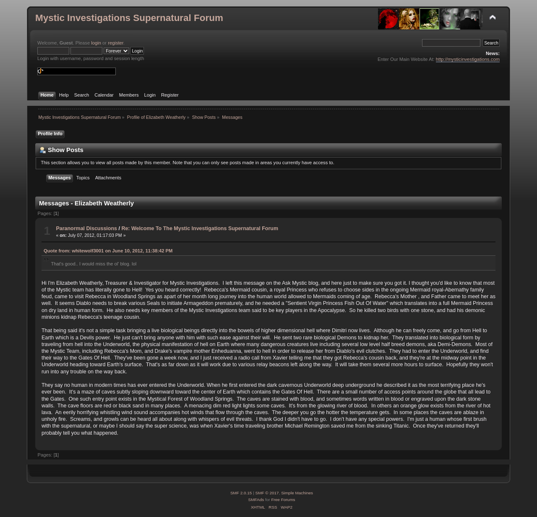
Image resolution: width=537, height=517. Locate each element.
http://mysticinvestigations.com (468, 59)
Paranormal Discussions (86, 228)
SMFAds (256, 499)
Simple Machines (297, 493)
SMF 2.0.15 (241, 493)
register (115, 42)
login (96, 42)
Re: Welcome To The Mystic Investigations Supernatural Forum (199, 228)
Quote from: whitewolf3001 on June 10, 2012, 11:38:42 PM (108, 250)
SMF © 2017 (267, 493)
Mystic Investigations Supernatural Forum (129, 18)
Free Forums (283, 499)
